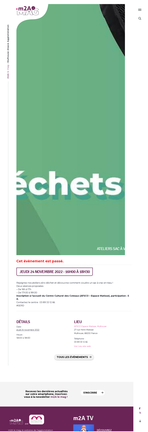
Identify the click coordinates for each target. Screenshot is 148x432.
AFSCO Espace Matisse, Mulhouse (90, 326)
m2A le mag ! (59, 396)
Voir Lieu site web (82, 346)
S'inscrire (92, 392)
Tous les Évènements (72, 357)
